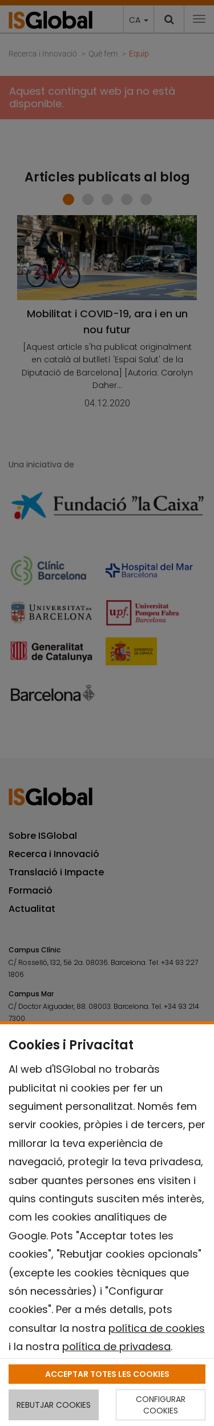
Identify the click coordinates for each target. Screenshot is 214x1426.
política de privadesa (116, 1346)
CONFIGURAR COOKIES (160, 1404)
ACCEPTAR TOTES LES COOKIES (107, 1374)
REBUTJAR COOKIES (54, 1405)
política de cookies (156, 1328)
